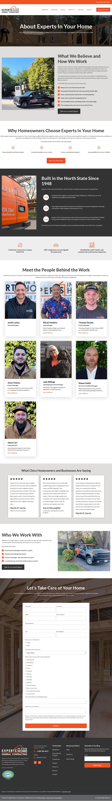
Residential (45, 9)
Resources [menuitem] (69, 754)
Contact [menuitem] (54, 774)
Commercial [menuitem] (56, 759)
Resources (81, 9)
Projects (62, 9)
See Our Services (56, 160)
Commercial (54, 9)
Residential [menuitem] (55, 749)
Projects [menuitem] (54, 763)
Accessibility (58, 798)
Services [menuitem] (54, 770)
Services (71, 9)
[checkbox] (40, 644)
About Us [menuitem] (55, 767)
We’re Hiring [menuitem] (70, 759)
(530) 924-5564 (103, 2)
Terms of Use (50, 798)
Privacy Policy (29, 719)
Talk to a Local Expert (69, 111)
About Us (89, 9)
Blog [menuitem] (67, 749)
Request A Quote (103, 9)
